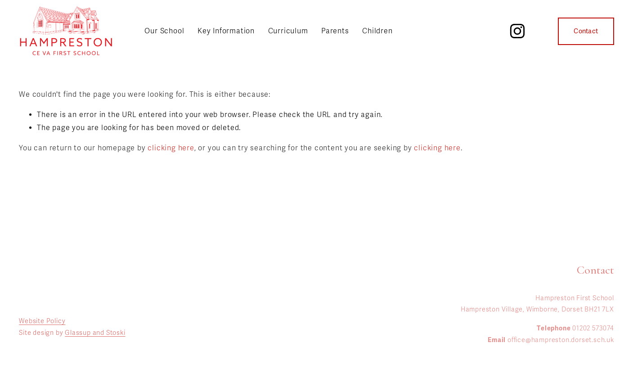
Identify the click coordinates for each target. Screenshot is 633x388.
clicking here (171, 148)
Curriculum (288, 31)
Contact (586, 31)
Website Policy (42, 321)
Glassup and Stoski (95, 333)
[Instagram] (517, 31)
